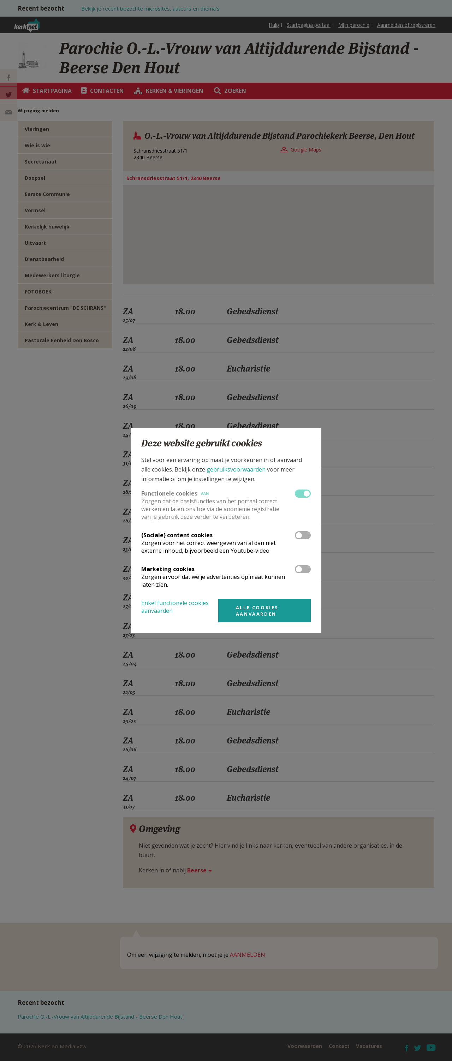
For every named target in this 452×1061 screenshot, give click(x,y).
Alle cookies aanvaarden (257, 610)
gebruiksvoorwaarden (236, 469)
